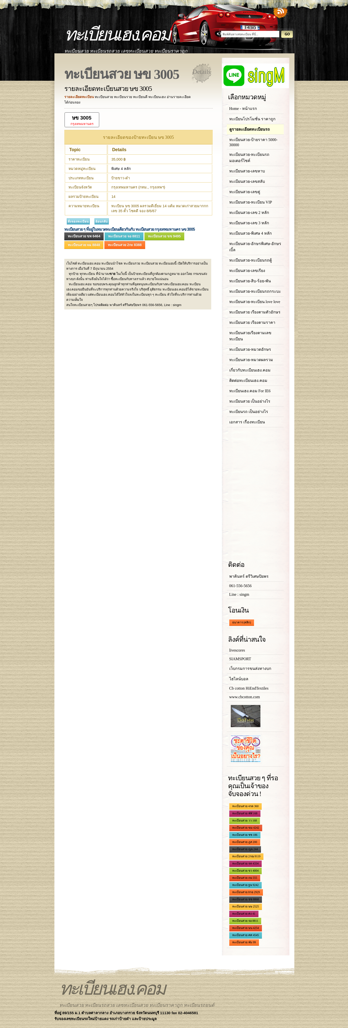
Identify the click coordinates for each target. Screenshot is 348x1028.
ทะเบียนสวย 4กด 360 (245, 806)
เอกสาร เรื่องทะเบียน (247, 422)
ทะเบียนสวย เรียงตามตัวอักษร (254, 312)
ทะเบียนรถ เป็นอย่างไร (248, 412)
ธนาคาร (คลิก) (241, 622)
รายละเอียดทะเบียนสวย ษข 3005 (108, 88)
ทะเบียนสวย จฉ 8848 (84, 245)
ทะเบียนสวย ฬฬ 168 (244, 813)
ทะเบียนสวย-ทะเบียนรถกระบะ (255, 291)
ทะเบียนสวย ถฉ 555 (244, 878)
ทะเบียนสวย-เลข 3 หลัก (249, 223)
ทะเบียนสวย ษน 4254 (245, 928)
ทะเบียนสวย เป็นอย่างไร (249, 401)
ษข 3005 (81, 117)
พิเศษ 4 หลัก (121, 169)
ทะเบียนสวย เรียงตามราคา (252, 322)
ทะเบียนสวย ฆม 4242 (245, 827)
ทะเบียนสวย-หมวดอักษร (250, 349)
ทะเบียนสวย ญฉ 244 (245, 849)
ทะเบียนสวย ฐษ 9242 (245, 885)
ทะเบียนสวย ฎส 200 (244, 842)
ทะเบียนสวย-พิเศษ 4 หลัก (250, 233)
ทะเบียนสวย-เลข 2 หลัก (249, 212)
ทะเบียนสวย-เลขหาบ (247, 171)
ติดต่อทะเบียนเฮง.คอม (248, 380)
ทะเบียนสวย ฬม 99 (244, 942)
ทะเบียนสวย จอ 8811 (124, 236)
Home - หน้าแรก (243, 108)
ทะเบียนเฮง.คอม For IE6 (250, 391)
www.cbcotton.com (244, 697)
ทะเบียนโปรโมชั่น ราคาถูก (252, 119)
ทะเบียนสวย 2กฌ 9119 (246, 856)
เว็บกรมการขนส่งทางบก (250, 668)
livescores (237, 650)
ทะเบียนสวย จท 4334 (245, 863)
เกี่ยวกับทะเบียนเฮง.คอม (250, 370)
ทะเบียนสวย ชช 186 (244, 835)
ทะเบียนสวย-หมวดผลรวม (251, 360)
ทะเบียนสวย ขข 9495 (164, 236)
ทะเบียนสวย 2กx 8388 (125, 245)
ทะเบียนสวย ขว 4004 (245, 870)
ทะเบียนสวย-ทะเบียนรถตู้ (250, 260)
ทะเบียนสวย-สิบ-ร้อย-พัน (250, 281)
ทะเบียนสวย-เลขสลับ (247, 181)
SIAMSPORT (240, 659)
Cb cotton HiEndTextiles (249, 688)
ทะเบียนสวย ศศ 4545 (245, 935)
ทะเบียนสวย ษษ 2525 (245, 906)
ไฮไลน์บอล (238, 679)
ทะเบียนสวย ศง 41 (243, 913)
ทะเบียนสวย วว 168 (244, 820)
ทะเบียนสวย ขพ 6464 (84, 236)
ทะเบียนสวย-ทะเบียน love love (254, 302)
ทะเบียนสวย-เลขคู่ (244, 192)
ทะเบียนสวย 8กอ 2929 (246, 892)
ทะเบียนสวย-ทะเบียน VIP (250, 202)
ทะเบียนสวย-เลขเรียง (247, 270)
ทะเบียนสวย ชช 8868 (245, 899)
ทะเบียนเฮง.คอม (116, 34)
